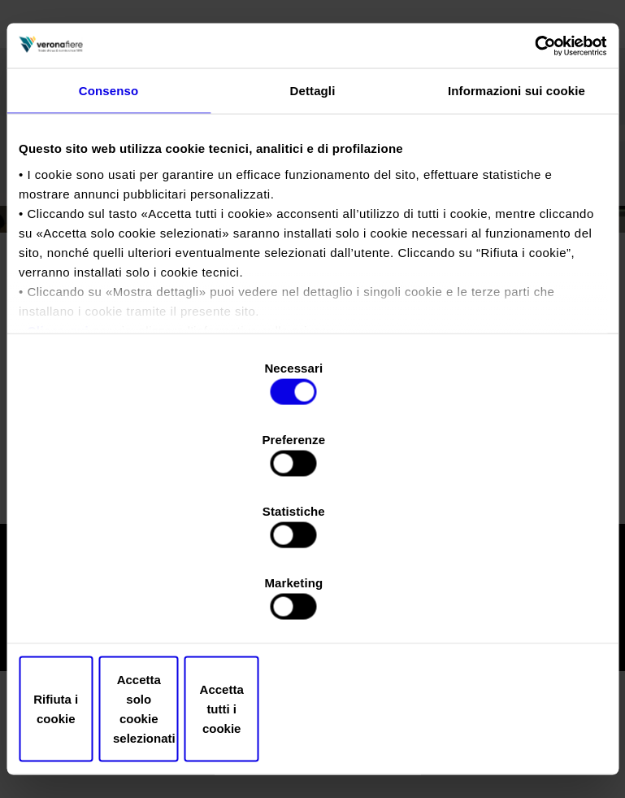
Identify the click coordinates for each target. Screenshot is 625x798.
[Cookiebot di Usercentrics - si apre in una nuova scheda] (535, 174)
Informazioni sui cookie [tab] (516, 221)
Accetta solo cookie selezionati (312, 601)
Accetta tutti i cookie (511, 601)
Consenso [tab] (108, 221)
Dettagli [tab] (313, 221)
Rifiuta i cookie (115, 601)
